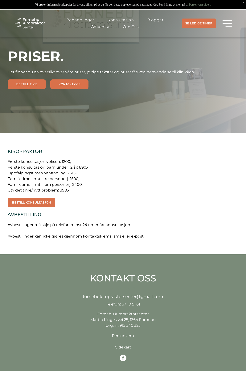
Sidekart (123, 347)
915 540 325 (130, 325)
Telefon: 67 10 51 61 (123, 304)
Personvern (123, 335)
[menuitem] (80, 10)
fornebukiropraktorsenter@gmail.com (123, 296)
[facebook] (123, 358)
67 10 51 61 (126, 288)
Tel (111, 289)
